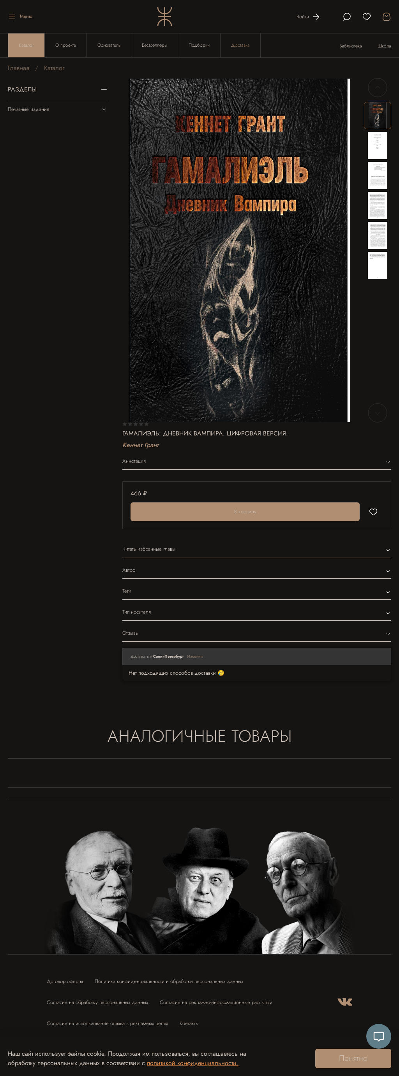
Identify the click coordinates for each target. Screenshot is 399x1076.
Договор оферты (65, 981)
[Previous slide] (377, 87)
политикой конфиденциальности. (192, 1062)
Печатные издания (58, 109)
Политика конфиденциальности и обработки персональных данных (169, 981)
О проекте (65, 45)
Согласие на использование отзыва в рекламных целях (107, 1023)
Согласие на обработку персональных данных (97, 1002)
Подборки (199, 45)
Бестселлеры (154, 45)
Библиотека (350, 45)
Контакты (189, 1023)
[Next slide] (377, 413)
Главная (18, 67)
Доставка (240, 45)
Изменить (195, 656)
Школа (384, 45)
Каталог (26, 45)
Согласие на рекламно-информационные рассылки (216, 1002)
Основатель (108, 45)
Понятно (353, 1058)
